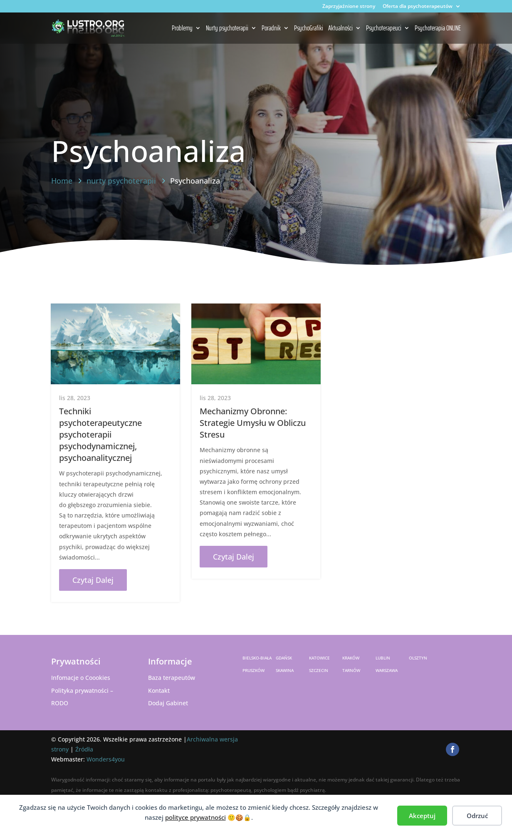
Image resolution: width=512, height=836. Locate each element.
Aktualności (340, 28)
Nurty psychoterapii (227, 28)
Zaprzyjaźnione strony (348, 7)
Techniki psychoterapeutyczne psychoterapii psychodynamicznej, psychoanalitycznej (100, 434)
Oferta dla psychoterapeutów (418, 7)
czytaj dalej (93, 580)
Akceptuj (422, 815)
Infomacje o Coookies (80, 678)
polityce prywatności (195, 817)
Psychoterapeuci (383, 28)
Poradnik (271, 28)
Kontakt (159, 690)
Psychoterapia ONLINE (438, 28)
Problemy (182, 28)
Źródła (84, 749)
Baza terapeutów (171, 678)
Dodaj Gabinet (168, 703)
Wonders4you (106, 759)
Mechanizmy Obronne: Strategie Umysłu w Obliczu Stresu (253, 423)
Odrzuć (477, 815)
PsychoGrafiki (308, 28)
